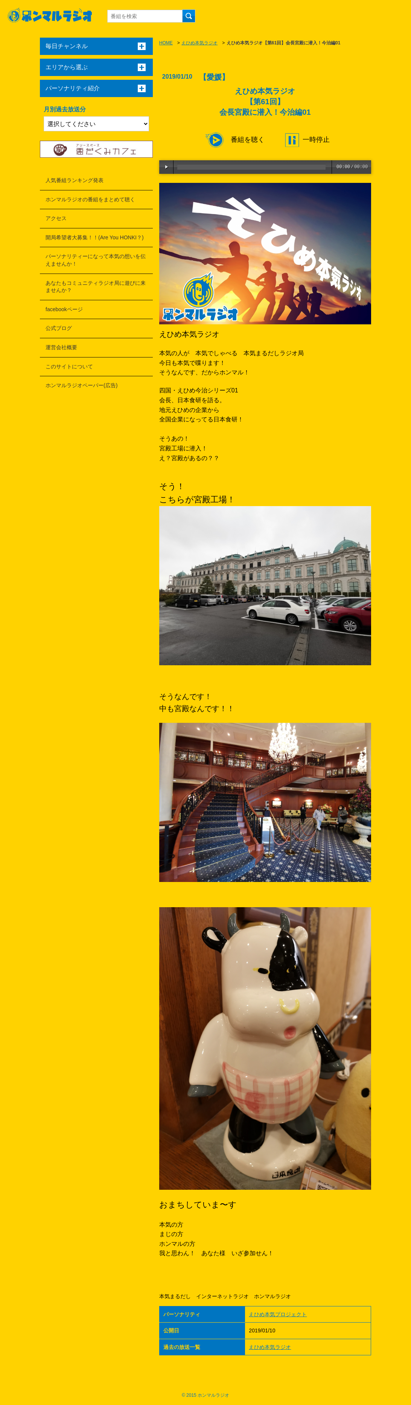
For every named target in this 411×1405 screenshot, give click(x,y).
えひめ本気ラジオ (199, 43)
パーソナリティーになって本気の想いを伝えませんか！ (96, 260)
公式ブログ (59, 328)
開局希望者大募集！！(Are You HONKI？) (95, 237)
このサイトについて (69, 366)
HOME (166, 43)
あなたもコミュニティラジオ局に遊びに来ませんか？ (96, 286)
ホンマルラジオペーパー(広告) (81, 385)
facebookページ (64, 309)
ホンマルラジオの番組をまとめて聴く (90, 199)
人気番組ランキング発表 (75, 180)
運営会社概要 (61, 347)
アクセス (56, 218)
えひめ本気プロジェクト (278, 1314)
